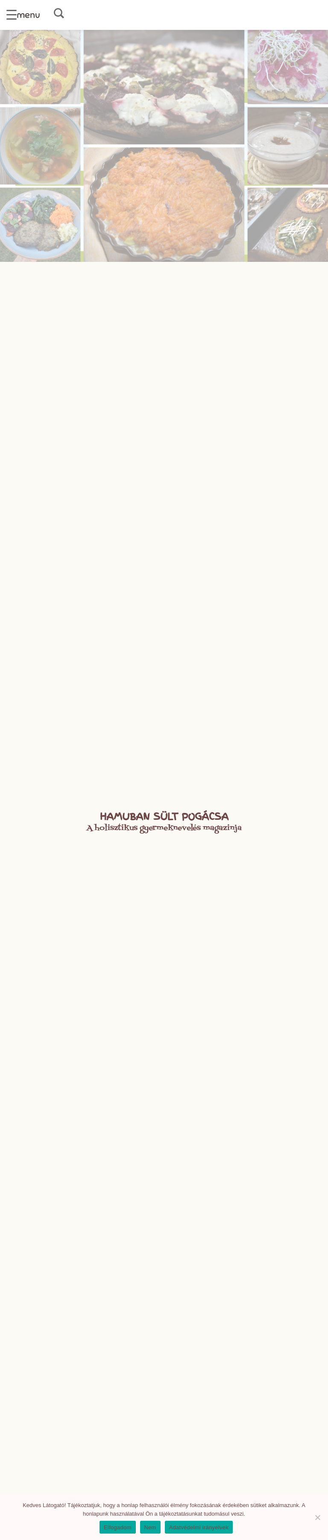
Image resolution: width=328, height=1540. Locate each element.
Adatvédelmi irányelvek (198, 1527)
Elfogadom (117, 1527)
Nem (150, 1527)
